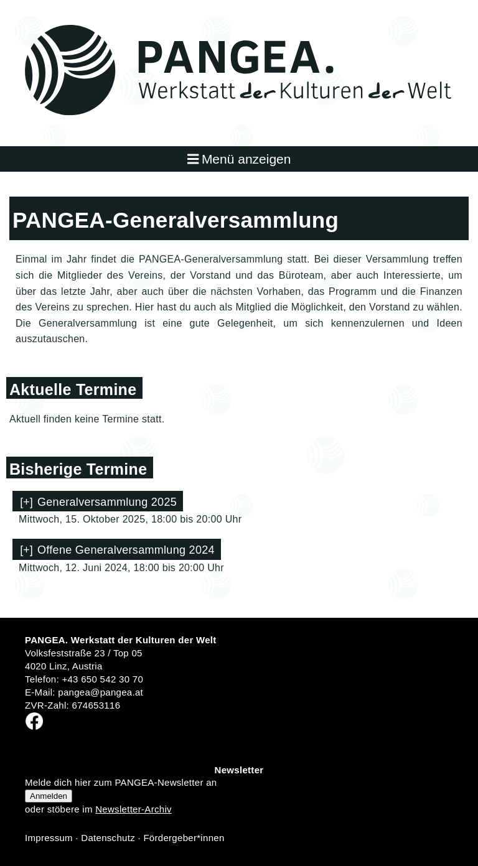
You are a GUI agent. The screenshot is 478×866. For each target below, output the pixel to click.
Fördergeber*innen (183, 837)
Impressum (49, 837)
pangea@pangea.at (100, 692)
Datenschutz (108, 837)
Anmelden (48, 796)
